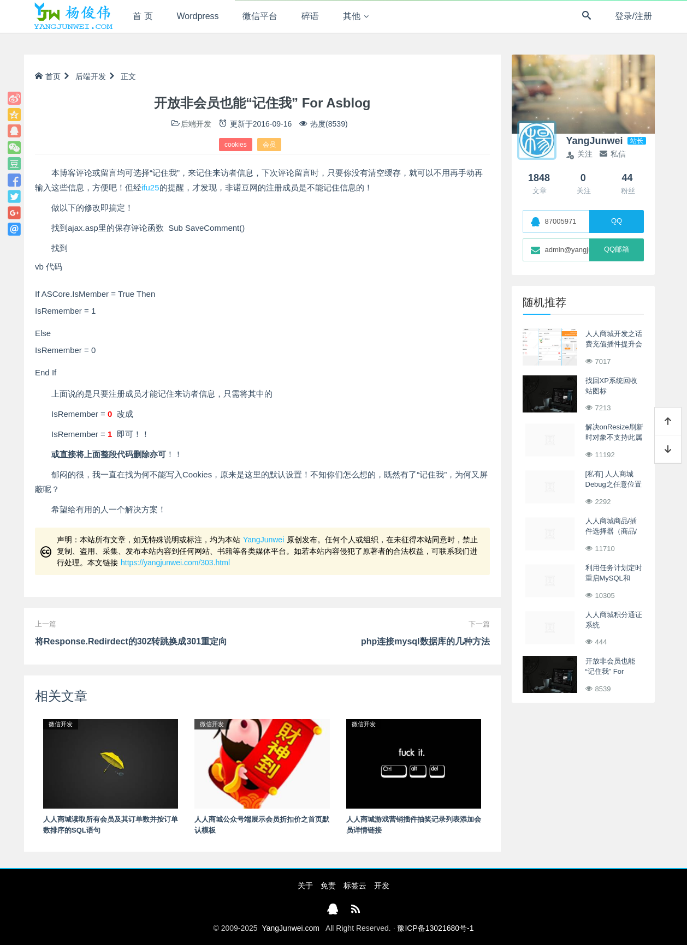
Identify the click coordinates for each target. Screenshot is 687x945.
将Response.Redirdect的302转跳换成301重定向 (131, 641)
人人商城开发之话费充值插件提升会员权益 (613, 344)
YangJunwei (263, 539)
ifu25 (150, 187)
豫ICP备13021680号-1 (435, 928)
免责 (328, 885)
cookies (235, 144)
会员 (269, 144)
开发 (381, 885)
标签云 (355, 885)
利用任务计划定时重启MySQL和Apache (613, 578)
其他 (351, 16)
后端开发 (90, 76)
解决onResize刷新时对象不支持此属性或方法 (614, 437)
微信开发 (61, 724)
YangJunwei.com (290, 928)
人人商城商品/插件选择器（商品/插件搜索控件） (611, 531)
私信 (613, 153)
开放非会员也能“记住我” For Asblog (610, 671)
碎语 (310, 16)
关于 (305, 885)
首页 (48, 76)
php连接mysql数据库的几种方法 (425, 641)
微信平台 (259, 16)
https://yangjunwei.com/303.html (175, 562)
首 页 (142, 16)
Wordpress (198, 16)
